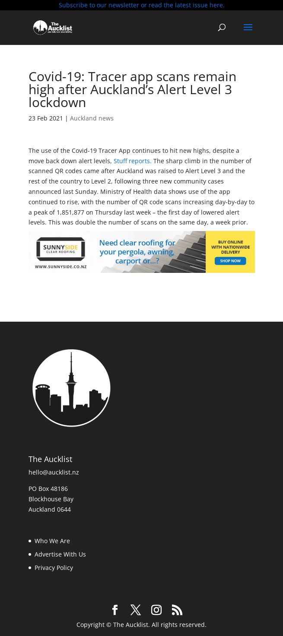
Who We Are (52, 541)
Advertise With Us (60, 554)
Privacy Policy (54, 567)
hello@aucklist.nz (54, 472)
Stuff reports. (132, 161)
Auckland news (92, 118)
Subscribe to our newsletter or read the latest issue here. (142, 5)
